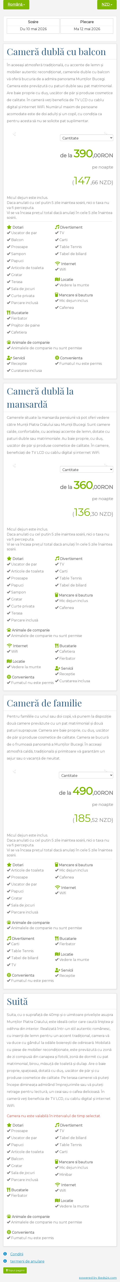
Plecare (87, 22)
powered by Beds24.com (98, 1277)
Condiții (13, 1254)
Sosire (33, 22)
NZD (107, 4)
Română (16, 4)
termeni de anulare (23, 1261)
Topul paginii (15, 1270)
